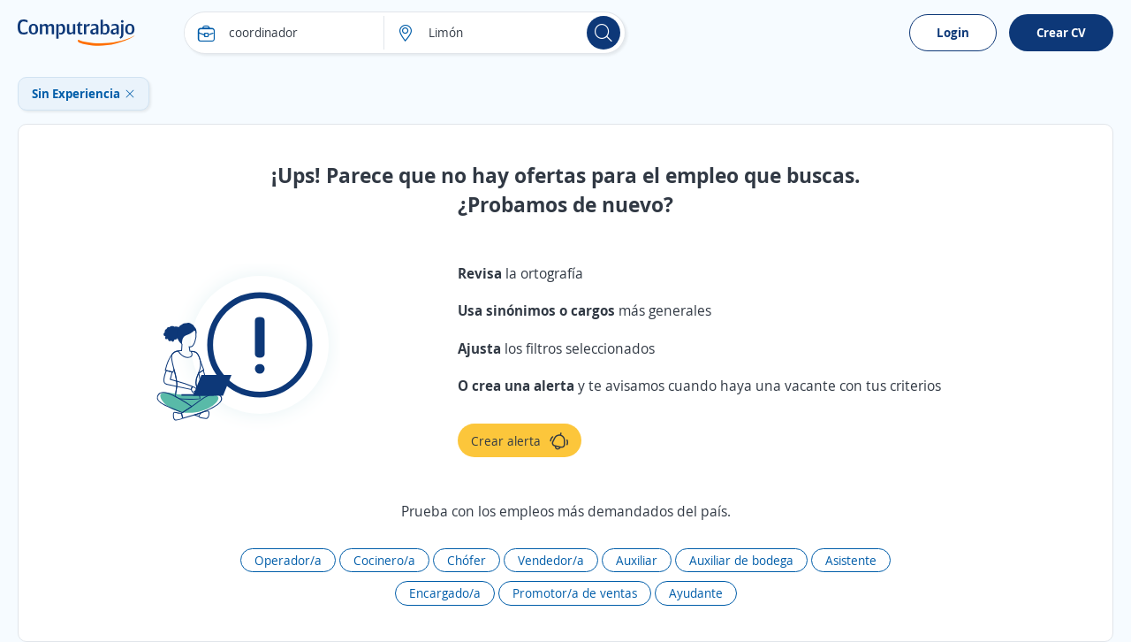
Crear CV (1061, 32)
